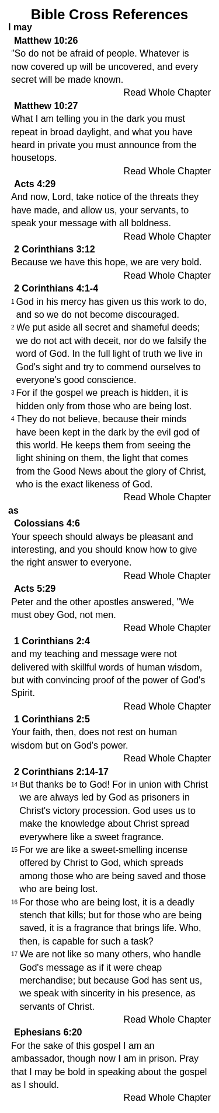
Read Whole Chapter (167, 92)
